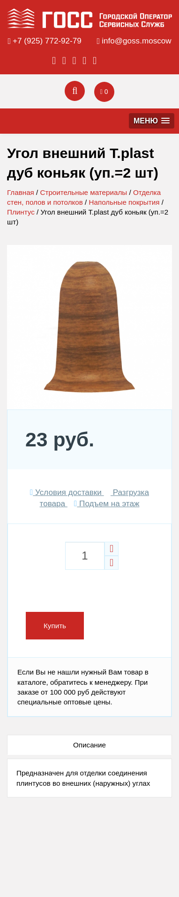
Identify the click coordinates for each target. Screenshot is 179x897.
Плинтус (21, 212)
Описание (89, 745)
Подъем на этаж (106, 503)
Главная (20, 192)
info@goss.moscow (136, 40)
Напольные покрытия (124, 202)
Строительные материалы (83, 192)
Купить (55, 626)
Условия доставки (67, 492)
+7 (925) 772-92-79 (47, 40)
